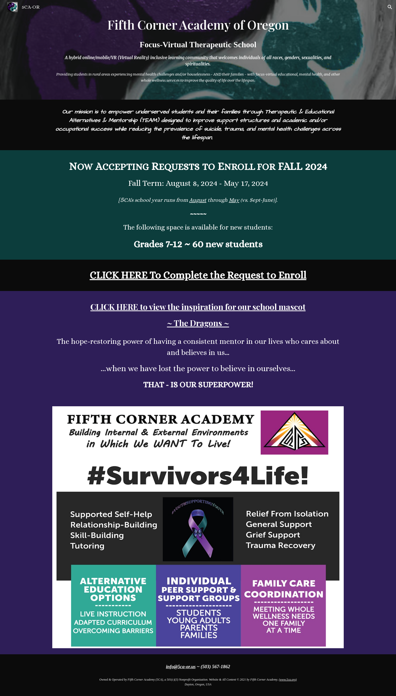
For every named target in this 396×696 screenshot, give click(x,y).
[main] (198, 49)
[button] (390, 7)
